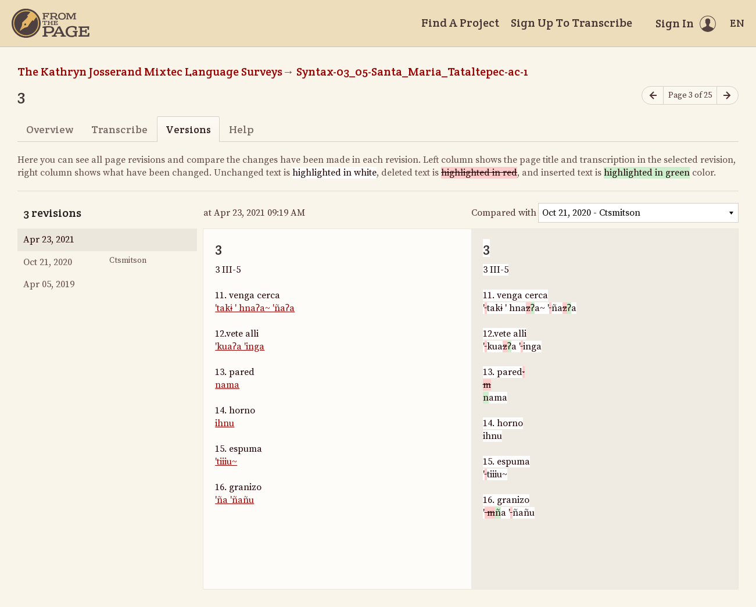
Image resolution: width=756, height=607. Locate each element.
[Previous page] (653, 95)
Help (241, 129)
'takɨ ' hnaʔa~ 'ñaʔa (255, 308)
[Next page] (727, 95)
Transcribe (119, 129)
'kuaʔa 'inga (239, 346)
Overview (49, 129)
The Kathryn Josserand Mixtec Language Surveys (149, 71)
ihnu (224, 423)
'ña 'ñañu (234, 500)
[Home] (50, 23)
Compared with (503, 212)
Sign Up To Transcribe (571, 22)
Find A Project (460, 22)
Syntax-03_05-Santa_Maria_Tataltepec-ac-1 (412, 71)
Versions (188, 129)
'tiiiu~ (226, 461)
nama (227, 385)
